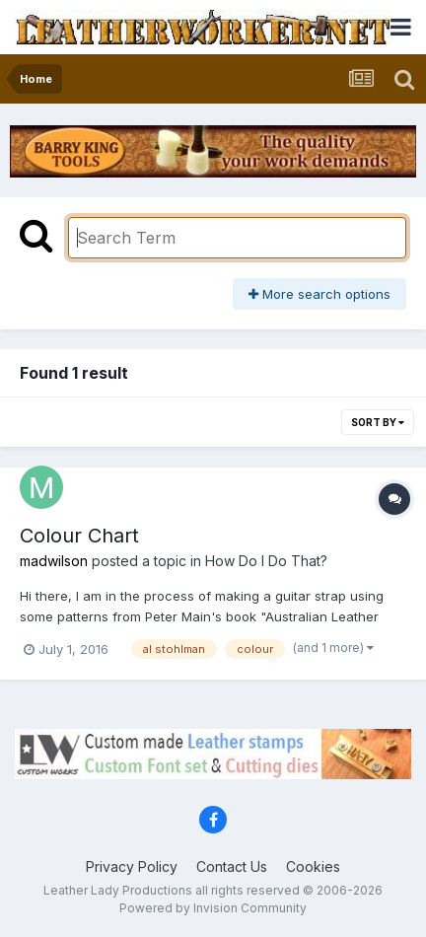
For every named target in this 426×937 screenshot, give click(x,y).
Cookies (313, 866)
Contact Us (231, 866)
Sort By (377, 422)
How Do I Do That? (266, 560)
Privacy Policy (132, 866)
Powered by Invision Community (213, 908)
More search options (319, 294)
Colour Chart (79, 535)
